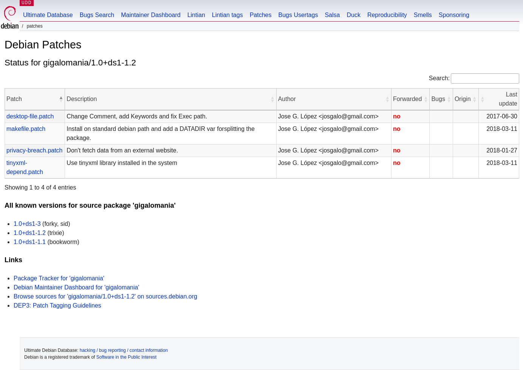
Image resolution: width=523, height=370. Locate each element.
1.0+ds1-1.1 (30, 242)
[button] (61, 99)
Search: (439, 78)
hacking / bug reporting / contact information (124, 350)
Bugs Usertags (298, 15)
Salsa (332, 15)
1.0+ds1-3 (27, 224)
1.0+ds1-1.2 (30, 233)
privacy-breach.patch (34, 150)
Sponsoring (454, 15)
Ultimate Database (48, 15)
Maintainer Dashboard (150, 15)
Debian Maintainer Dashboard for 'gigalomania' (76, 287)
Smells (423, 15)
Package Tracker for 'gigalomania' (59, 278)
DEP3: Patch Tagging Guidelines (57, 305)
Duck (353, 15)
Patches (261, 15)
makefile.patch (25, 129)
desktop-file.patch (30, 116)
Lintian (196, 15)
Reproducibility (387, 15)
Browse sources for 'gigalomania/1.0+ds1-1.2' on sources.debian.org (105, 296)
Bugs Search (97, 15)
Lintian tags (227, 15)
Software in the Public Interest (126, 357)
